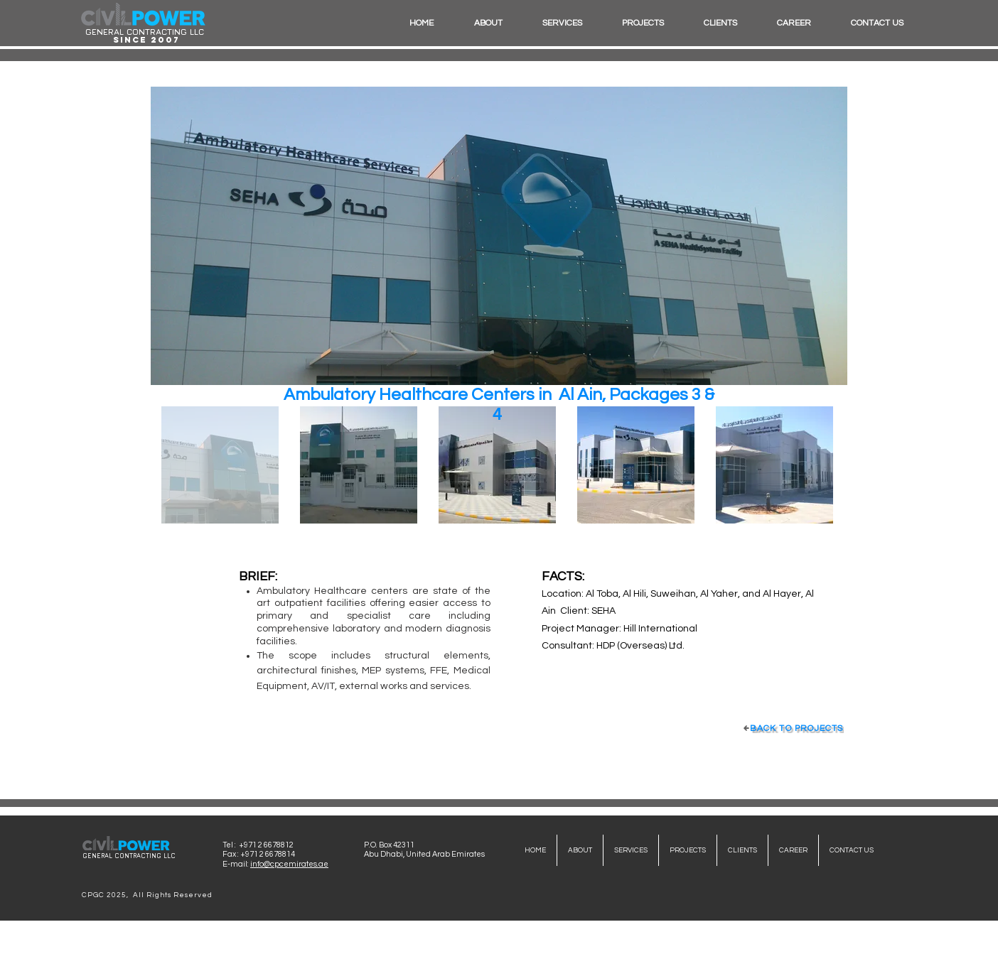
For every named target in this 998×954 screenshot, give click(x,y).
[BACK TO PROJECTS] (793, 728)
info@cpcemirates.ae (289, 864)
